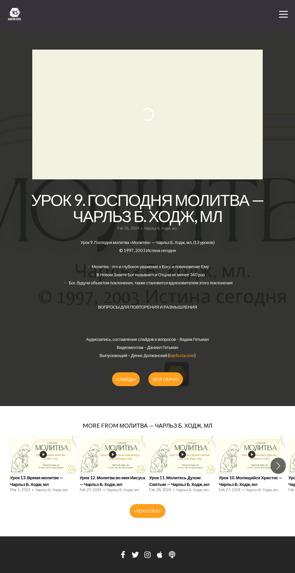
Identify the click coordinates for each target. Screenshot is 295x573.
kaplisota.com (181, 355)
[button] (278, 465)
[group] (43, 465)
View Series (147, 511)
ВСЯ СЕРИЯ (165, 379)
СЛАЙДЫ (125, 379)
